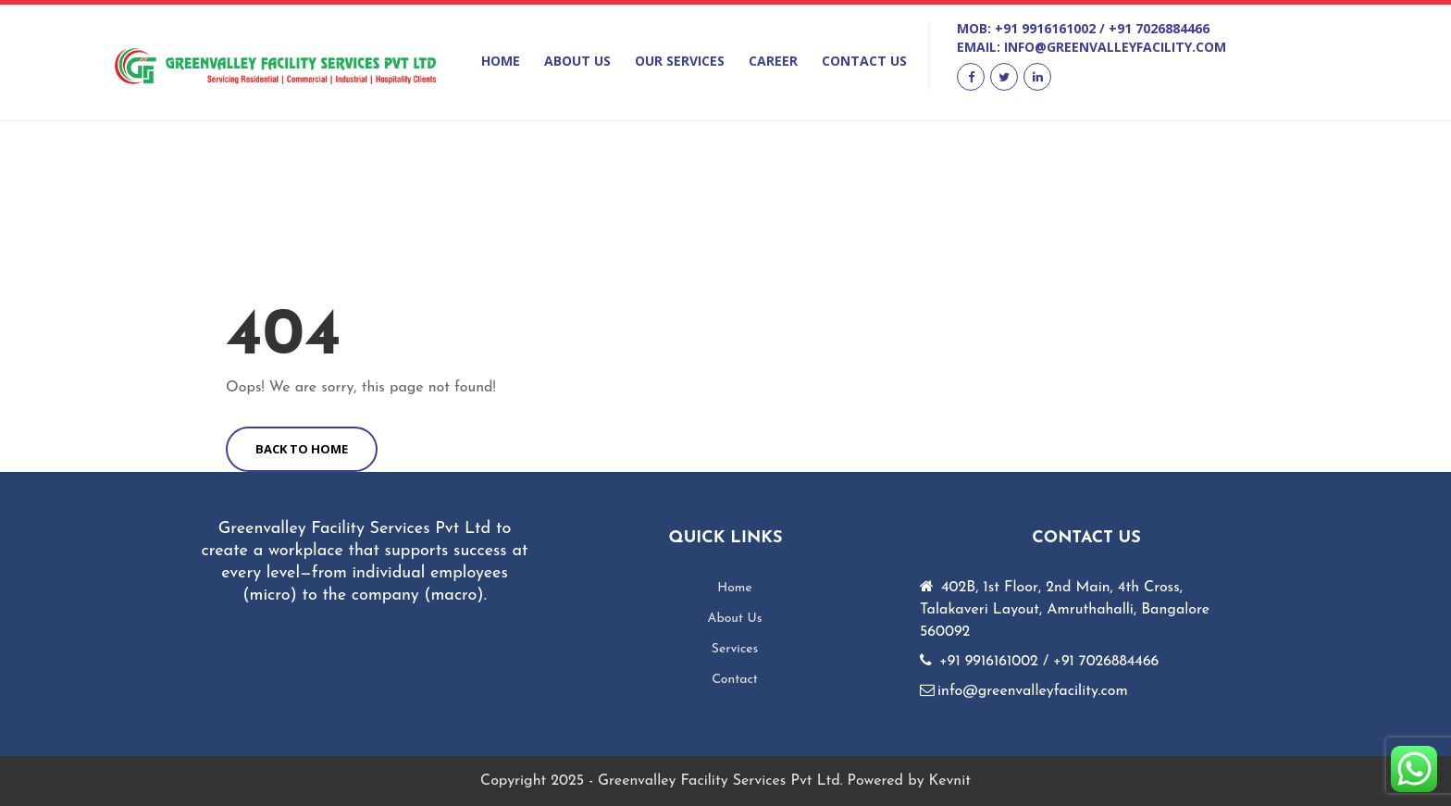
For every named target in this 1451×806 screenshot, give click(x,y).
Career (773, 60)
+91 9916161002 (1045, 28)
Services (735, 649)
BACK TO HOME (301, 448)
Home (500, 60)
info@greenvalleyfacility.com (1115, 47)
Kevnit (950, 781)
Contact (735, 680)
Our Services (680, 60)
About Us (577, 60)
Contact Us (864, 60)
